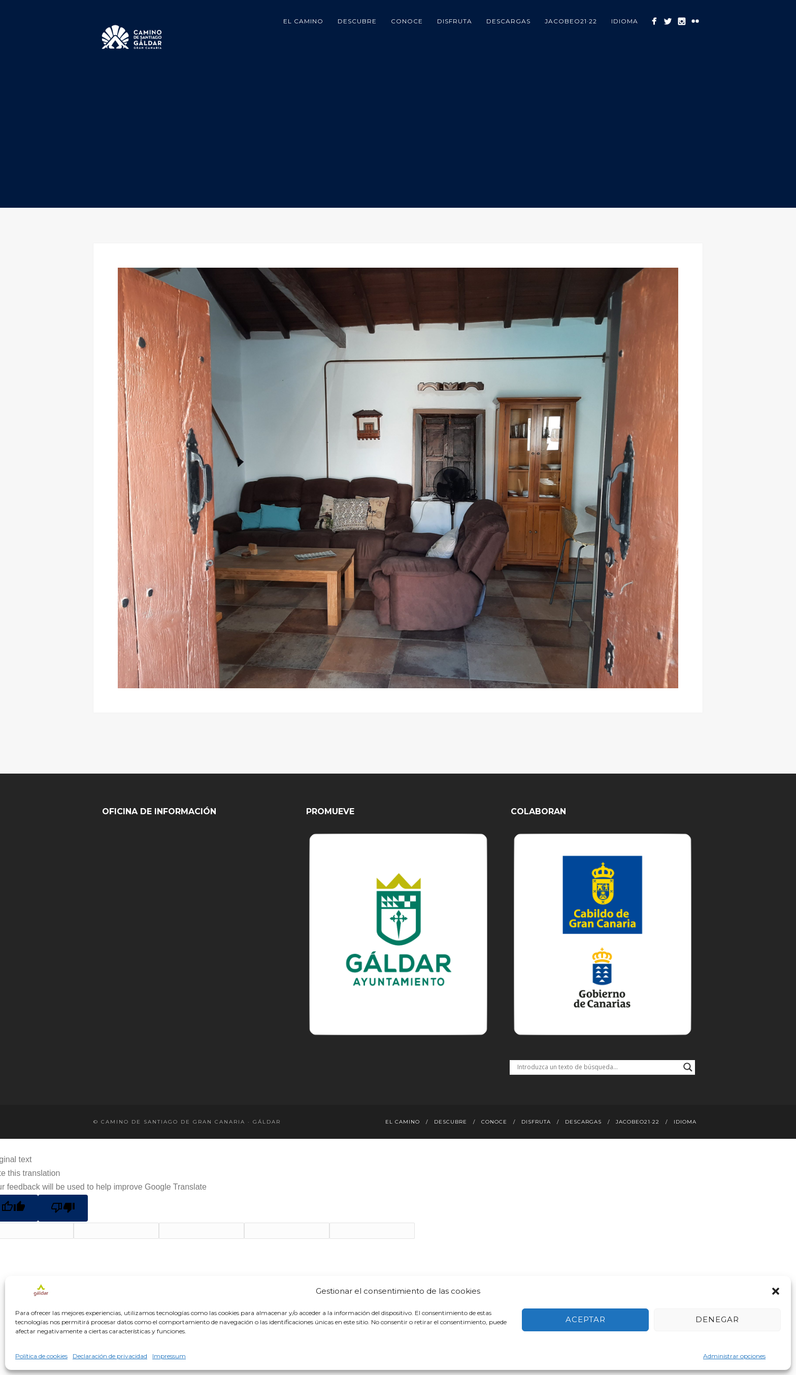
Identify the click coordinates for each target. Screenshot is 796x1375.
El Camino (303, 21)
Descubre (357, 21)
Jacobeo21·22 (571, 21)
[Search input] (597, 1067)
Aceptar (586, 1319)
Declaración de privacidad (110, 1356)
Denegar (717, 1319)
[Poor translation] (63, 1208)
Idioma (624, 21)
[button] (776, 1291)
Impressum (169, 1356)
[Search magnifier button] (688, 1067)
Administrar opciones (734, 1356)
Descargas (508, 21)
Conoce (407, 21)
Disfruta (454, 21)
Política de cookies (41, 1356)
